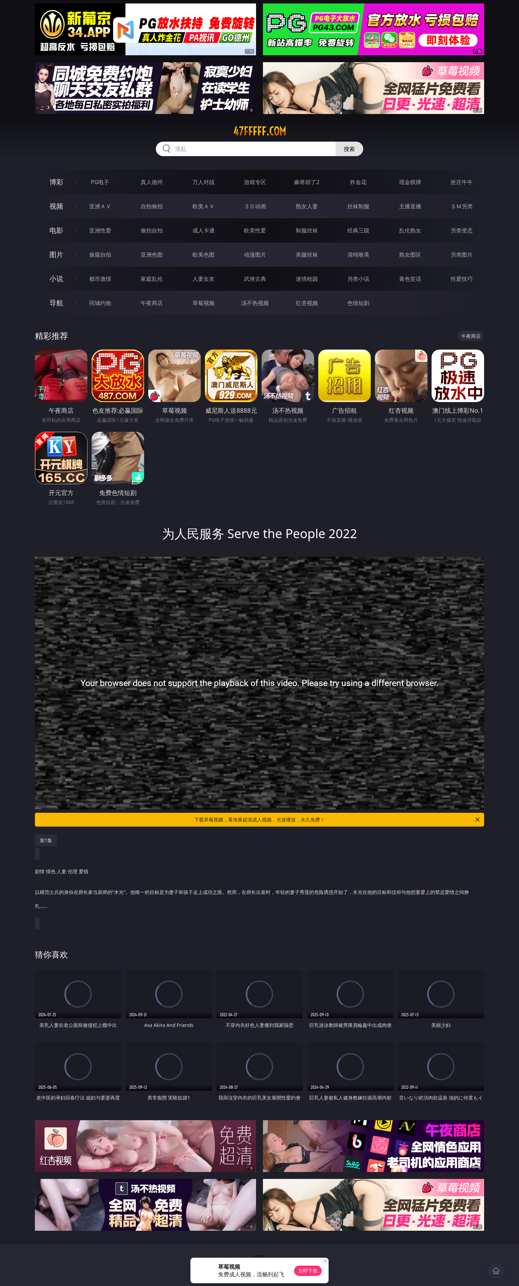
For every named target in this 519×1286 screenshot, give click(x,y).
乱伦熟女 (410, 230)
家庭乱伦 (152, 279)
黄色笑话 (410, 279)
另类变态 (462, 230)
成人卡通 (203, 230)
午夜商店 (152, 303)
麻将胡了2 (306, 182)
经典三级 (358, 230)
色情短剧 (358, 303)
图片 (56, 254)
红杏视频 (307, 303)
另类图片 (462, 254)
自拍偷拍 (152, 206)
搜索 (349, 149)
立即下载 (308, 1270)
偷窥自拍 (100, 254)
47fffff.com (259, 131)
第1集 (46, 840)
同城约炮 (100, 303)
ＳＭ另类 (462, 206)
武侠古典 (255, 279)
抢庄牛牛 (462, 182)
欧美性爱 (255, 230)
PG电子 (100, 182)
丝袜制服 (358, 206)
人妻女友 (203, 279)
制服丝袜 (307, 230)
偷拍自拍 (152, 230)
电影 (56, 230)
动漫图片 (255, 254)
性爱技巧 (462, 279)
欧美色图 (203, 254)
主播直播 (410, 206)
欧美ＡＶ (203, 206)
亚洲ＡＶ (100, 206)
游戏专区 (255, 182)
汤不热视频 (255, 303)
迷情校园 (307, 279)
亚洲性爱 (100, 230)
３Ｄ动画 (255, 206)
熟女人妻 (307, 206)
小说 (56, 278)
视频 (56, 206)
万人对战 (203, 182)
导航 (56, 302)
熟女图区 (410, 254)
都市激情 (100, 279)
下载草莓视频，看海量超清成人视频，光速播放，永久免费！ (337, 820)
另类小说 (358, 279)
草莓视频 (203, 303)
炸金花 (358, 182)
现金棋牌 (410, 182)
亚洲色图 (152, 254)
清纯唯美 (358, 254)
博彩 (56, 182)
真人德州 (152, 182)
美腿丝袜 (307, 254)
